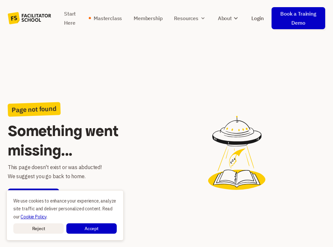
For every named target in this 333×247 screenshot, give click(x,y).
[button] (38, 228)
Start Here (70, 18)
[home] (29, 18)
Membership (148, 18)
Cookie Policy (33, 217)
